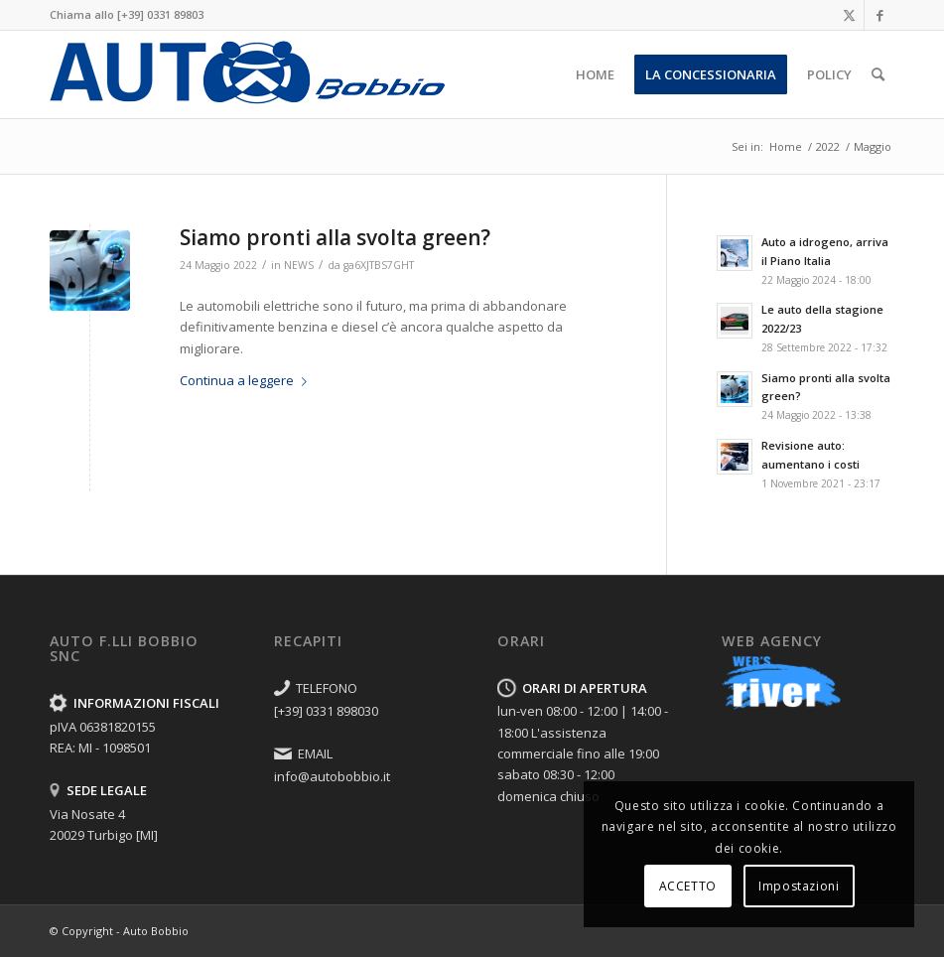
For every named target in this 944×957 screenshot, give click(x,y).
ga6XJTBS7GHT (378, 265)
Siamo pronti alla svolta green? (335, 237)
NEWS (299, 265)
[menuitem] (595, 74)
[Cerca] (878, 74)
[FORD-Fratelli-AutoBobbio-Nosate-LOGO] (247, 74)
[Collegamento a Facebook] (879, 15)
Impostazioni (798, 886)
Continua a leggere (247, 380)
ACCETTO (688, 886)
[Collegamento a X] (849, 15)
